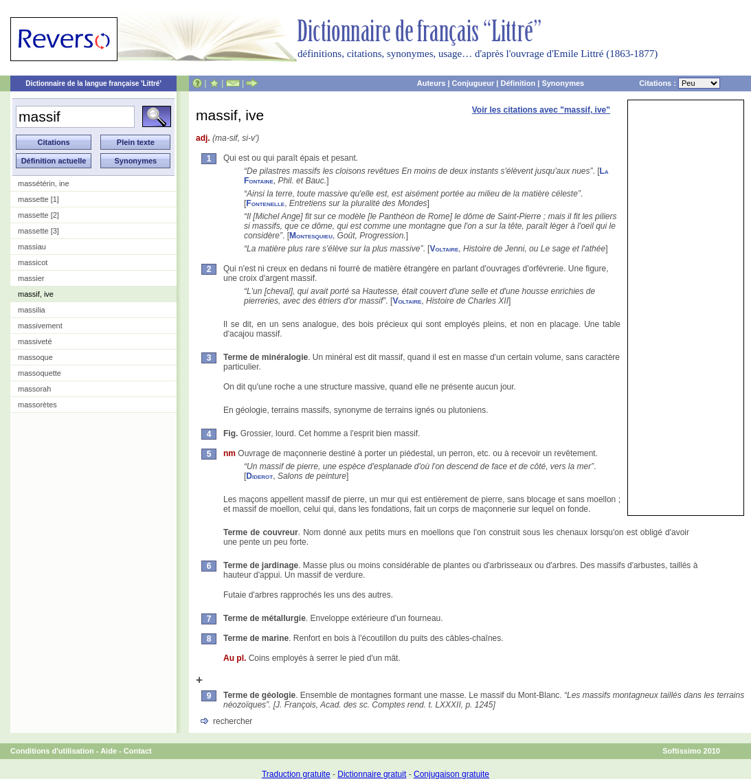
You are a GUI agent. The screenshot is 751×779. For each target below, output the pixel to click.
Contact (138, 751)
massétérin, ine (43, 183)
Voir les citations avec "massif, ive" (541, 110)
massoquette (39, 373)
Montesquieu (311, 235)
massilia (31, 310)
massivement (40, 325)
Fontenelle (265, 203)
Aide (108, 751)
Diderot (259, 476)
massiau (32, 246)
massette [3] (38, 231)
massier (31, 278)
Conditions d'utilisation (52, 751)
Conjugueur (473, 83)
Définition (517, 83)
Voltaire (443, 248)
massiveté (35, 341)
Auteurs (431, 83)
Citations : (679, 83)
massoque (35, 357)
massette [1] (38, 199)
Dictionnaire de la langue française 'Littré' (93, 83)
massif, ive (36, 294)
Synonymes (562, 83)
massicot (32, 262)
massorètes (37, 404)
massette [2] (38, 215)
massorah (34, 389)
